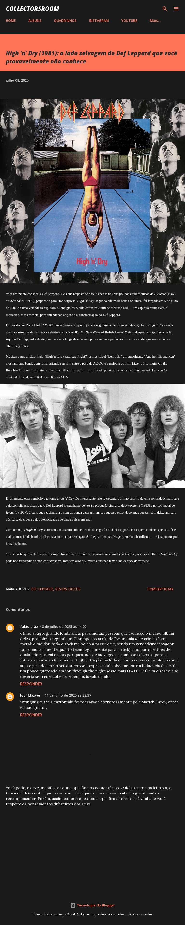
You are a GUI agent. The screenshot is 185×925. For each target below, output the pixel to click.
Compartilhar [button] (160, 589)
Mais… (155, 20)
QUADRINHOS (65, 20)
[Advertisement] (92, 848)
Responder (31, 683)
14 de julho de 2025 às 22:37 (68, 695)
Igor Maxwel (30, 695)
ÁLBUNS (34, 20)
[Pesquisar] (165, 9)
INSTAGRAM (99, 20)
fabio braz (29, 626)
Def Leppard (42, 589)
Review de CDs (67, 589)
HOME (11, 20)
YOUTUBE (129, 20)
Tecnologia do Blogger (92, 905)
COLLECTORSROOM (32, 9)
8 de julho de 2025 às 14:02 (64, 626)
